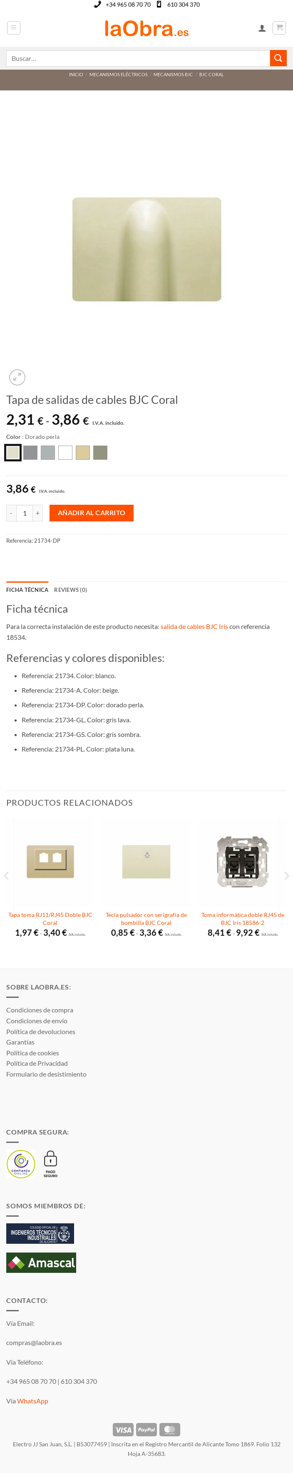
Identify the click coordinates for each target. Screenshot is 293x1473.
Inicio (76, 74)
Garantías (20, 1042)
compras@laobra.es (34, 1342)
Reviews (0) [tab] (70, 589)
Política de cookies (32, 1053)
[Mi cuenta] (262, 28)
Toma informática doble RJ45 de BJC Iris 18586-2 (242, 918)
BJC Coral (211, 74)
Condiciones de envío (36, 1021)
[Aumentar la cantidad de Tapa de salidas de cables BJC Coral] (38, 513)
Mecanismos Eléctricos (118, 74)
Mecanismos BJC (173, 74)
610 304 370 (183, 4)
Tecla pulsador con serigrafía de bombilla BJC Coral (146, 918)
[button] (13, 28)
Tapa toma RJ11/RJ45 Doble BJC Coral (50, 918)
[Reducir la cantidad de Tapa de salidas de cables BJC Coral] (11, 513)
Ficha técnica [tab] (27, 589)
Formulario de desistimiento (46, 1074)
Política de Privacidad (37, 1063)
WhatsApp (32, 1401)
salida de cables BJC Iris (194, 626)
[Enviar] (278, 58)
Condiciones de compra (39, 1010)
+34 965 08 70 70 (128, 4)
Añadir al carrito (92, 512)
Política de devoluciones (40, 1031)
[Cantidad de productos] (24, 513)
